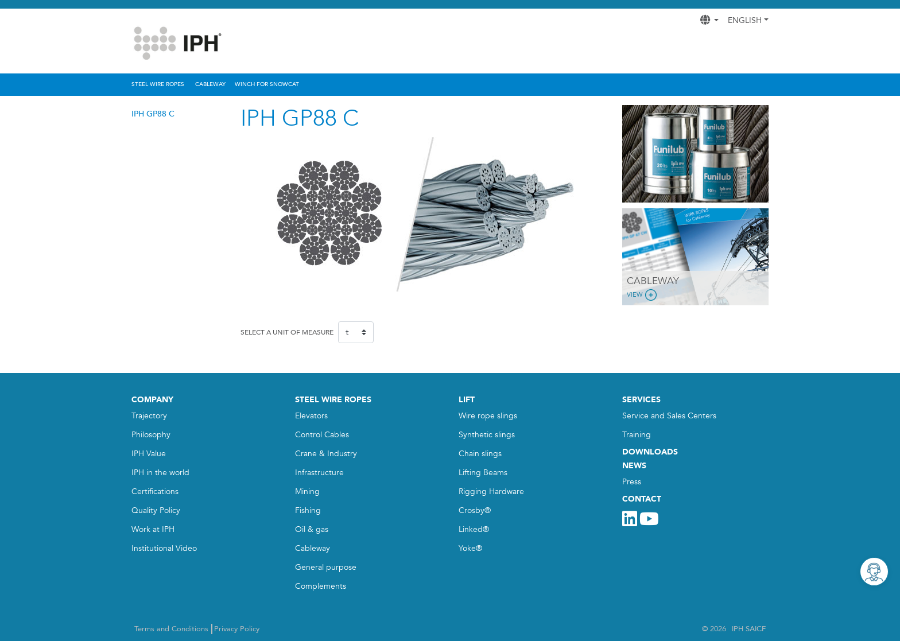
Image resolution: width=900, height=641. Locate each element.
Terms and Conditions (171, 629)
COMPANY (152, 399)
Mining (307, 491)
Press (631, 481)
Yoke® (470, 548)
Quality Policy (155, 510)
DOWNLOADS (650, 451)
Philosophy (150, 434)
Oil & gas (311, 529)
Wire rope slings (488, 415)
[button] (633, 154)
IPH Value (148, 453)
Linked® (474, 529)
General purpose (325, 567)
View (643, 295)
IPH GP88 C (152, 113)
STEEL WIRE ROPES (333, 399)
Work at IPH (152, 529)
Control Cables (322, 434)
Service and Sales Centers (669, 415)
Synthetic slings (487, 434)
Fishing (308, 510)
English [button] (745, 20)
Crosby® (475, 510)
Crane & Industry (326, 453)
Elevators (311, 415)
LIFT (467, 399)
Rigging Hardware (491, 491)
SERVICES (641, 399)
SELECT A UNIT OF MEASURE (286, 332)
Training (636, 434)
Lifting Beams (483, 472)
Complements (320, 586)
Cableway (312, 548)
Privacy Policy (236, 629)
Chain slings (480, 453)
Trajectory (149, 415)
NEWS (634, 465)
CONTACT (641, 499)
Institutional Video (164, 548)
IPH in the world (160, 472)
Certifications (155, 491)
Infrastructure (319, 472)
